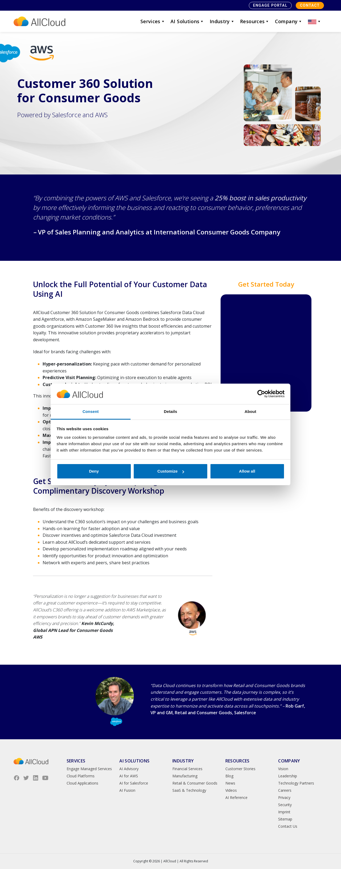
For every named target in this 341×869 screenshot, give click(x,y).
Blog (229, 775)
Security (285, 804)
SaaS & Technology (189, 790)
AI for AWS (128, 775)
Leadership (287, 775)
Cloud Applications (82, 783)
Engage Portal (270, 5)
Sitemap (285, 819)
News (230, 783)
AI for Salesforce (133, 783)
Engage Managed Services (89, 768)
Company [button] (289, 21)
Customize (170, 471)
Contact (310, 5)
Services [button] (152, 21)
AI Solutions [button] (187, 21)
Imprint (284, 811)
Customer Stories (240, 768)
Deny (94, 471)
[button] (314, 21)
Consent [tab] (91, 411)
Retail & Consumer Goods (194, 783)
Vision (283, 768)
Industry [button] (222, 21)
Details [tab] (170, 411)
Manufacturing (184, 775)
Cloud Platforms (81, 775)
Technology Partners (296, 783)
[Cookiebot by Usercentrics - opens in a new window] (261, 394)
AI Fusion (127, 790)
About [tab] (250, 411)
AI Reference (236, 797)
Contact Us (287, 826)
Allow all (247, 471)
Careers (284, 790)
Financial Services (187, 768)
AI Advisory (129, 768)
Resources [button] (255, 21)
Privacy (284, 797)
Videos (231, 790)
